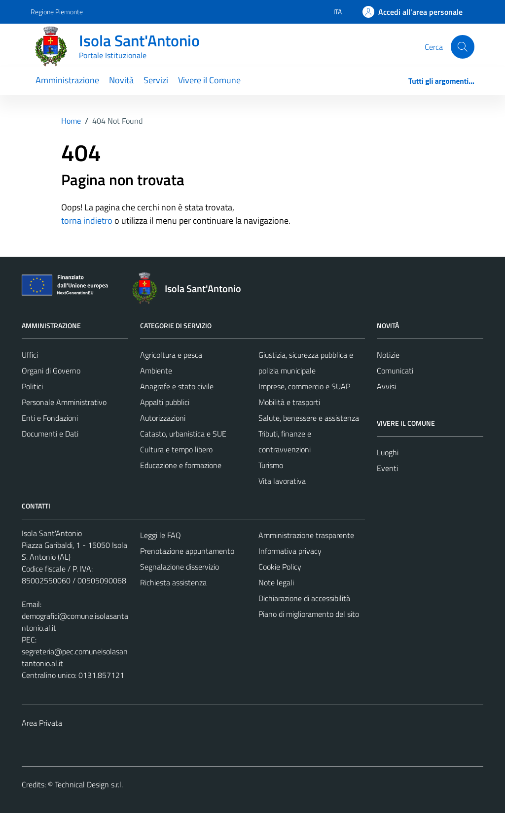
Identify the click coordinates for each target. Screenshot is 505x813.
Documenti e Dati (50, 434)
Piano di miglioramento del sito (308, 614)
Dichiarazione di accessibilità (304, 598)
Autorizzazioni (162, 418)
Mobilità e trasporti (289, 402)
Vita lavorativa (282, 481)
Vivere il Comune (209, 80)
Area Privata (42, 723)
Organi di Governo (51, 370)
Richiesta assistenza (173, 582)
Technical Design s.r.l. (89, 784)
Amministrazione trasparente (306, 535)
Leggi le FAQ (160, 535)
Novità (121, 80)
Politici (32, 386)
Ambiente (156, 370)
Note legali (276, 582)
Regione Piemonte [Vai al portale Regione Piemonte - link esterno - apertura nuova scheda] (57, 11)
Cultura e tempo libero (176, 449)
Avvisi (386, 386)
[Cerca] (462, 47)
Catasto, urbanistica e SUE (183, 434)
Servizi (156, 80)
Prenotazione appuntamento (187, 551)
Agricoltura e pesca (171, 355)
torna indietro (86, 220)
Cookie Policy (279, 567)
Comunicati (395, 370)
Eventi (387, 468)
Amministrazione (67, 80)
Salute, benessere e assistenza (308, 418)
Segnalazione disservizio (179, 567)
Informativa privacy (290, 551)
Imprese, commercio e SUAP (304, 386)
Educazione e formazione (180, 465)
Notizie (388, 355)
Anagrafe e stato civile (177, 386)
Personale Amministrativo (64, 402)
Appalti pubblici (164, 402)
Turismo (270, 465)
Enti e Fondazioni (50, 418)
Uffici (30, 355)
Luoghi (387, 452)
